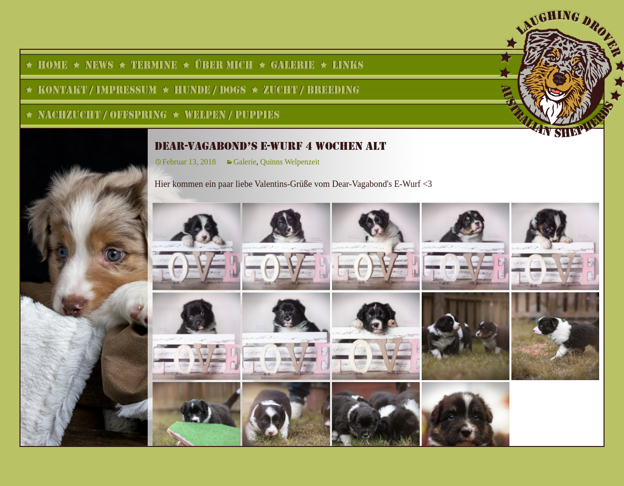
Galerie (245, 162)
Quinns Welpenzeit (290, 162)
